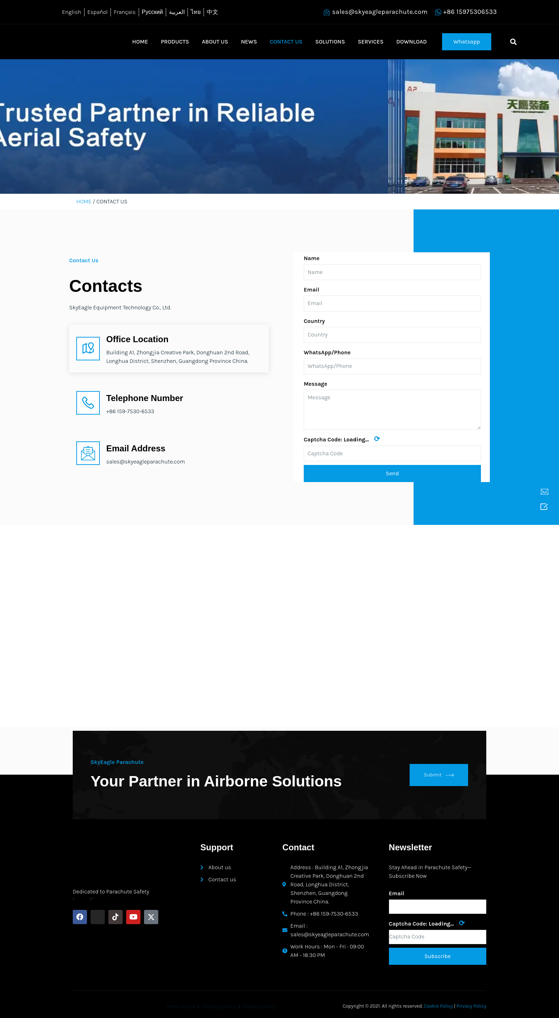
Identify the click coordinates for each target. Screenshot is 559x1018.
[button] (467, 41)
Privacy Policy (472, 1006)
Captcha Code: (342, 439)
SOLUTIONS (330, 41)
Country (314, 321)
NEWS (249, 41)
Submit (439, 775)
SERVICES (371, 41)
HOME (140, 41)
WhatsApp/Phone (327, 352)
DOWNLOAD (411, 41)
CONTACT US (286, 41)
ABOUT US (215, 41)
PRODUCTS (175, 41)
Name (311, 258)
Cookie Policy (438, 1006)
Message (315, 383)
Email (311, 289)
